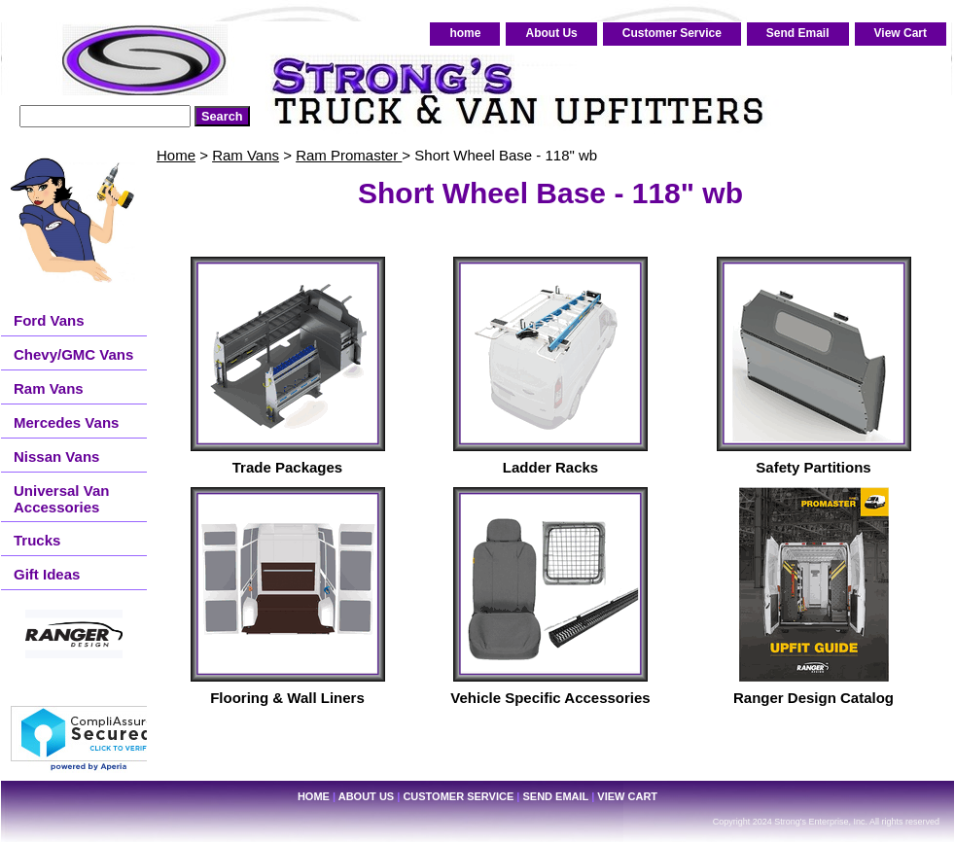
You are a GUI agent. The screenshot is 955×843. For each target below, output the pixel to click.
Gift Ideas (47, 574)
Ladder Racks (550, 467)
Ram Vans (245, 155)
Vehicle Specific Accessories (550, 697)
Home (176, 155)
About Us (551, 33)
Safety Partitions (813, 467)
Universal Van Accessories (61, 498)
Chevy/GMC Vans (73, 354)
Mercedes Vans (66, 422)
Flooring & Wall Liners (287, 697)
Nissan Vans (56, 456)
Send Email (798, 33)
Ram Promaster (349, 155)
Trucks (37, 540)
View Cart (900, 33)
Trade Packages (287, 467)
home (464, 33)
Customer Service (672, 33)
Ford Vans (49, 320)
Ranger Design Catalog (813, 697)
